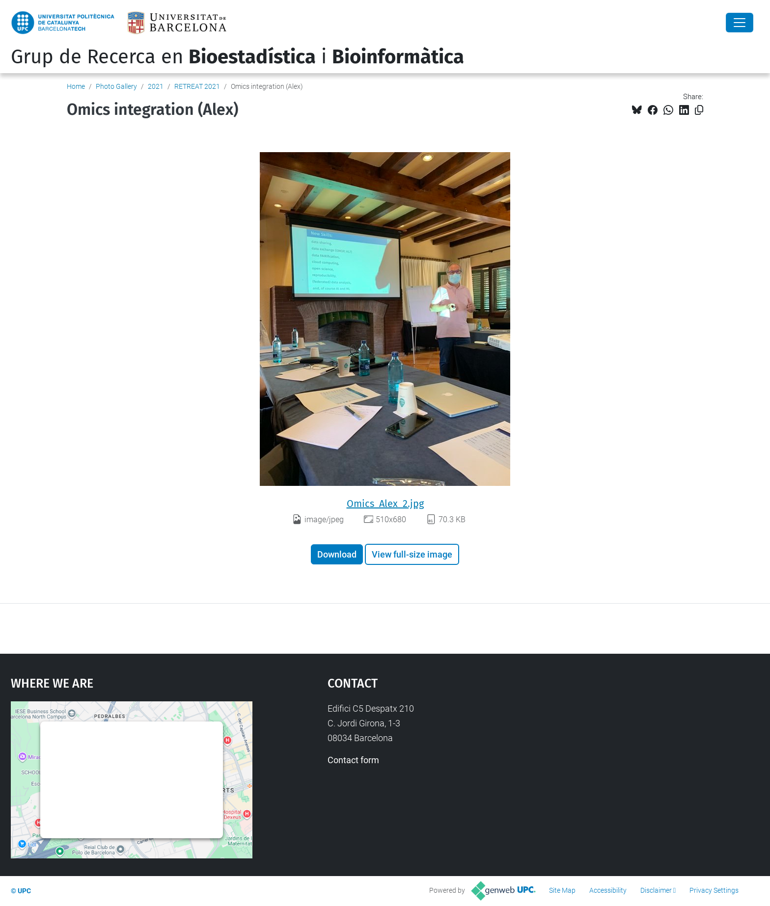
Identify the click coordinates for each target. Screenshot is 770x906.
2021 (156, 86)
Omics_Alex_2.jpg (385, 503)
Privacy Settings (714, 890)
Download (337, 554)
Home (76, 86)
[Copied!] (699, 110)
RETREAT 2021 (197, 86)
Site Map (562, 890)
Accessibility (608, 890)
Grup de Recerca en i (237, 57)
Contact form (353, 760)
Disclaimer (656, 890)
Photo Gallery (116, 86)
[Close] (739, 22)
